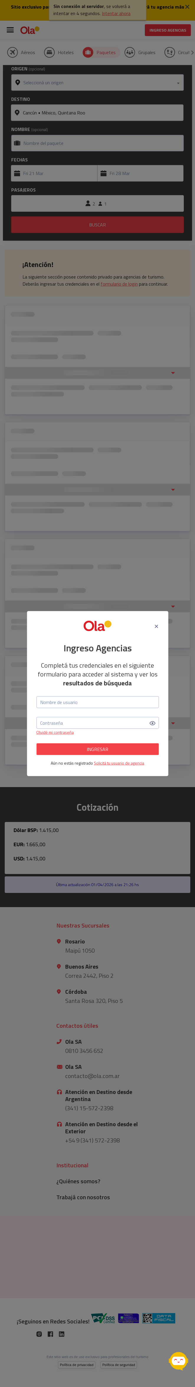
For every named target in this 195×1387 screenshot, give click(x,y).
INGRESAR (97, 748)
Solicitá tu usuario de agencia (119, 763)
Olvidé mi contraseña (55, 732)
